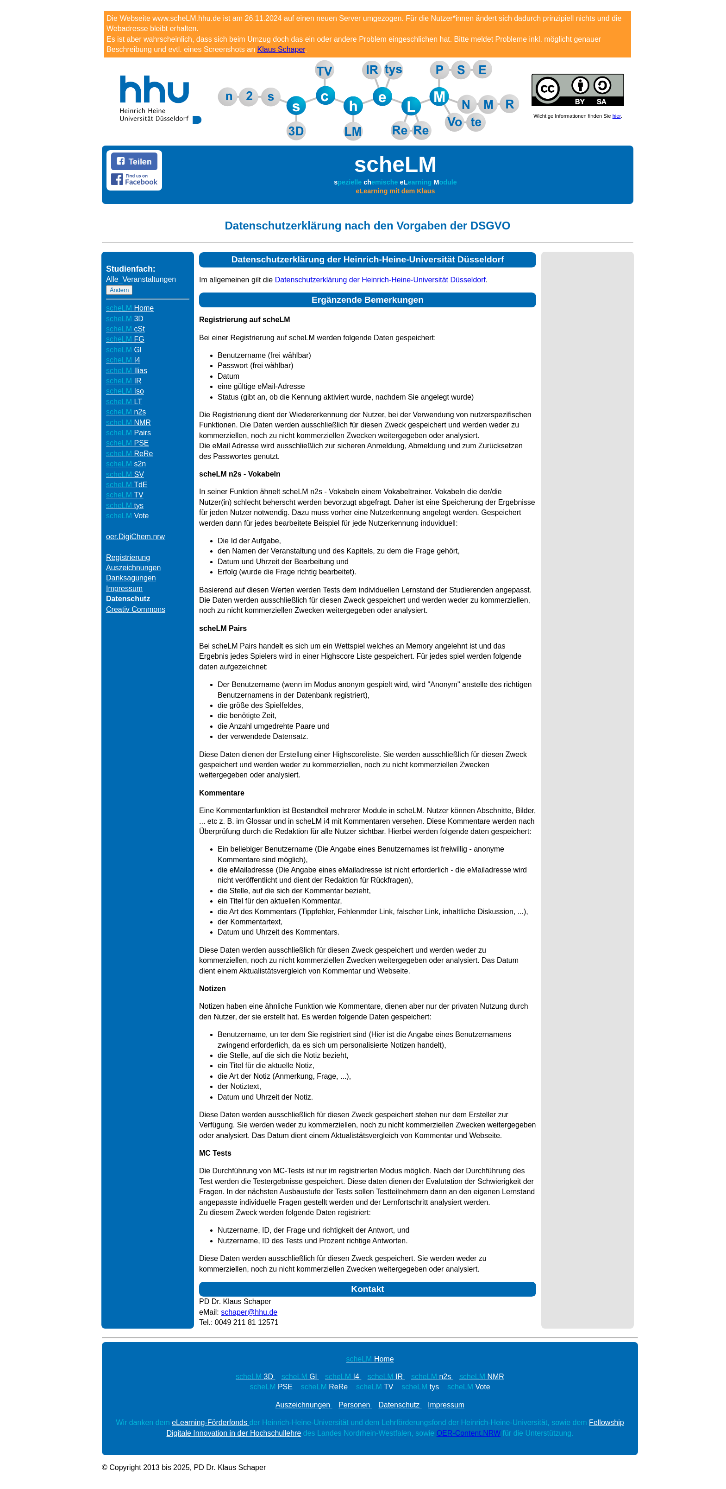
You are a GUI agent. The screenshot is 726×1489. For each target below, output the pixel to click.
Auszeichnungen (133, 568)
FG (125, 339)
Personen (355, 1405)
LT (124, 402)
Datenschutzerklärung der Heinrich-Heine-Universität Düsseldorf (380, 280)
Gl (123, 350)
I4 (123, 360)
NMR (128, 422)
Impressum (124, 588)
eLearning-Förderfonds (210, 1422)
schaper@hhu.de (249, 1312)
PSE (127, 443)
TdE (127, 485)
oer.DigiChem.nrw (135, 537)
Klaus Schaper (281, 49)
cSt (125, 329)
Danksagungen (131, 578)
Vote (127, 516)
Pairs (128, 433)
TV (125, 495)
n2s (126, 412)
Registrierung (128, 557)
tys (125, 505)
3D (125, 319)
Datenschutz (128, 599)
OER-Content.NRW (469, 1433)
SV (125, 474)
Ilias (126, 371)
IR (123, 381)
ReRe (129, 454)
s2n (126, 464)
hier (617, 116)
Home (130, 308)
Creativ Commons (135, 609)
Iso (125, 391)
